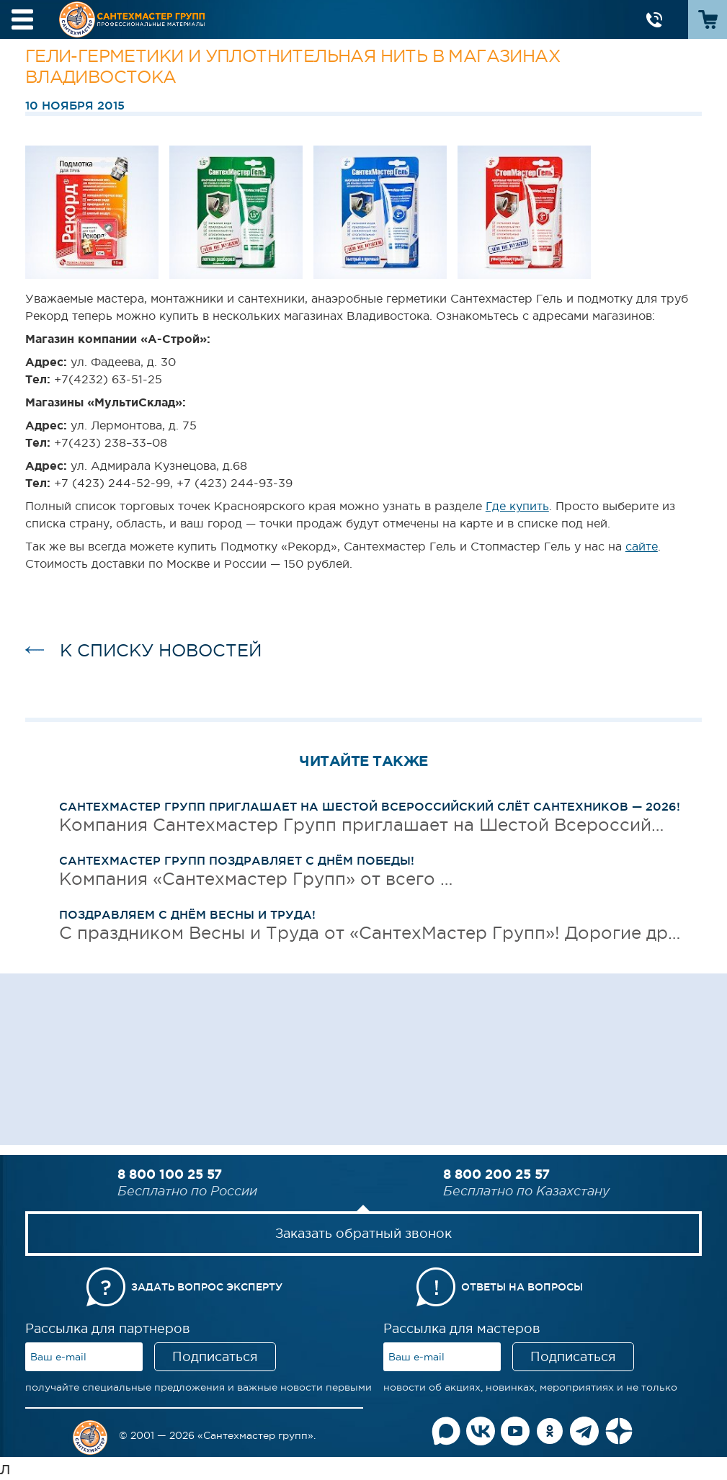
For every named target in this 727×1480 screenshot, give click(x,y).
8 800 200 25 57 (496, 1174)
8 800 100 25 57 (169, 1174)
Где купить (517, 505)
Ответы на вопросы (522, 1287)
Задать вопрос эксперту (206, 1287)
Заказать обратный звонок (363, 1233)
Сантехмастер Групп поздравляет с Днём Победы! (236, 860)
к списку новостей (161, 650)
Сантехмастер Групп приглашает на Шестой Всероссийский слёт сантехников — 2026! (369, 806)
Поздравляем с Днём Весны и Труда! (187, 914)
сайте (641, 546)
